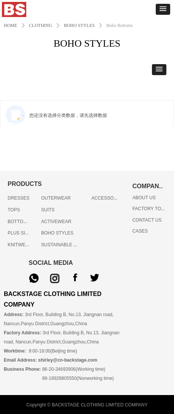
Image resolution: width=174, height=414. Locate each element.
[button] (163, 9)
